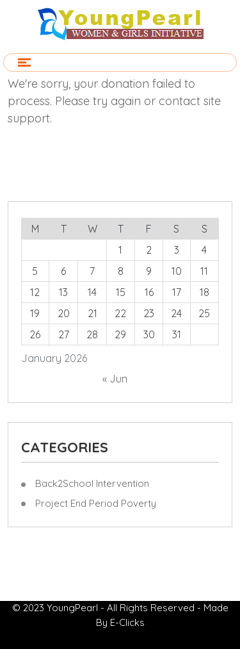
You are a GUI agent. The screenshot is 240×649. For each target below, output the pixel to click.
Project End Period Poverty (95, 503)
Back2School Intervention (92, 483)
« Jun (114, 378)
